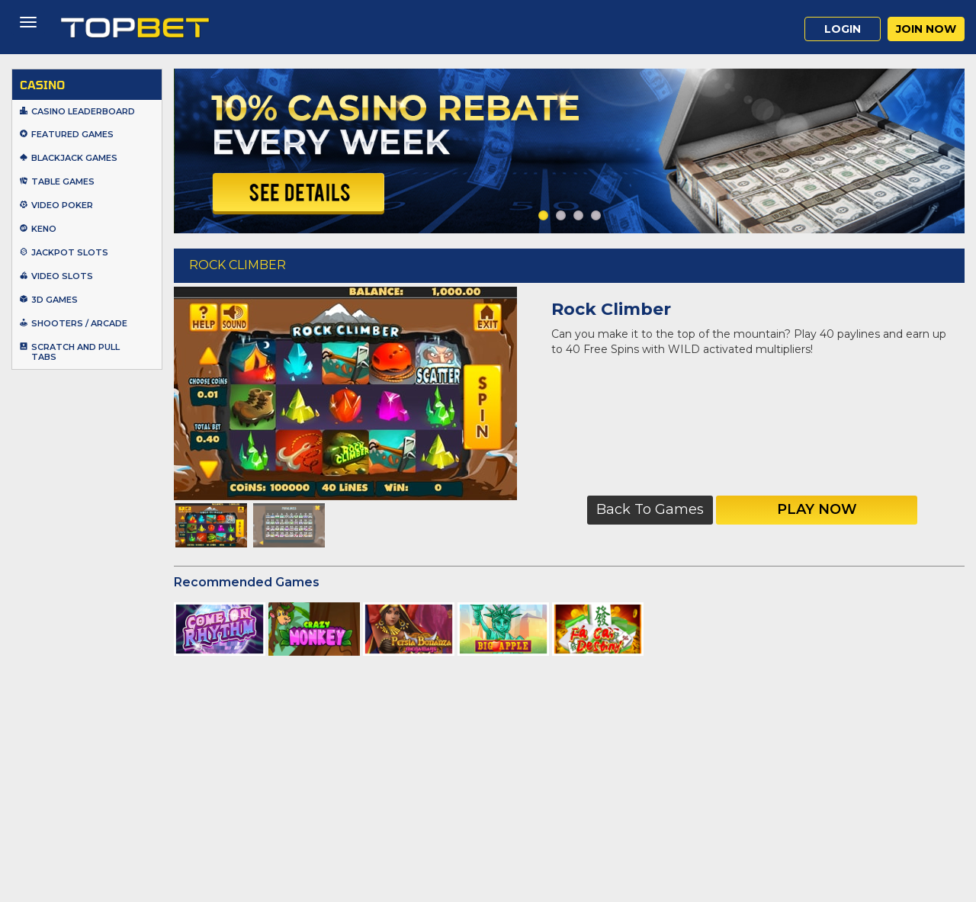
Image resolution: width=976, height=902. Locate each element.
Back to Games (650, 509)
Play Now (817, 509)
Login (842, 29)
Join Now (926, 29)
